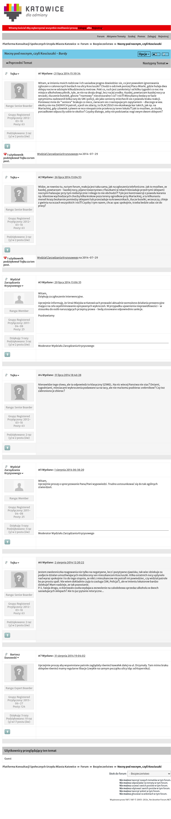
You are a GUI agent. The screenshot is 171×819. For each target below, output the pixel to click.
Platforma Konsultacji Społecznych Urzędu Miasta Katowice (39, 43)
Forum (100, 36)
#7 (40, 655)
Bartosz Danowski (12, 656)
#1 (39, 73)
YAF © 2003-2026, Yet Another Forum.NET (150, 799)
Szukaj (131, 36)
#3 (40, 282)
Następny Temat (154, 63)
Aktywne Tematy (116, 36)
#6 (40, 562)
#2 (40, 177)
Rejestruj (97, 27)
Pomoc (141, 36)
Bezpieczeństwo (103, 43)
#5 (40, 469)
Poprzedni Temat (20, 63)
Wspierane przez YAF (119, 799)
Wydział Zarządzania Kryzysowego (12, 282)
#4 (40, 375)
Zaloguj (82, 27)
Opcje (143, 54)
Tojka (13, 73)
